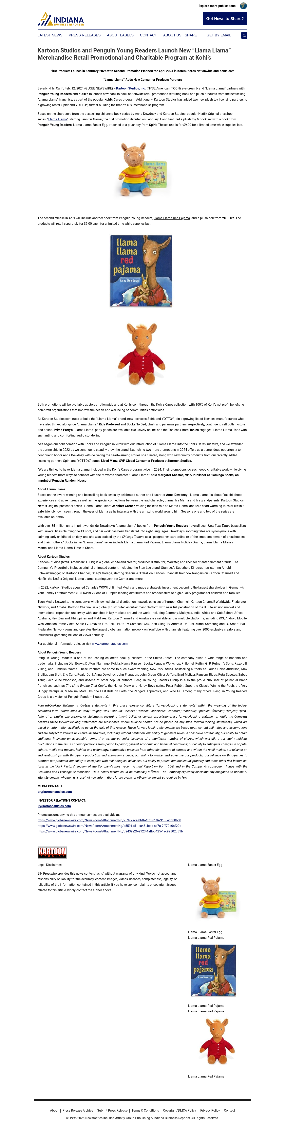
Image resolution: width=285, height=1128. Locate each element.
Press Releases (85, 35)
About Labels (120, 35)
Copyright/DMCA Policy (179, 1110)
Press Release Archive (78, 1110)
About (54, 1110)
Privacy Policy (210, 1110)
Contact (148, 35)
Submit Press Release (112, 1110)
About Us (172, 35)
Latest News (50, 35)
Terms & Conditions (145, 1110)
